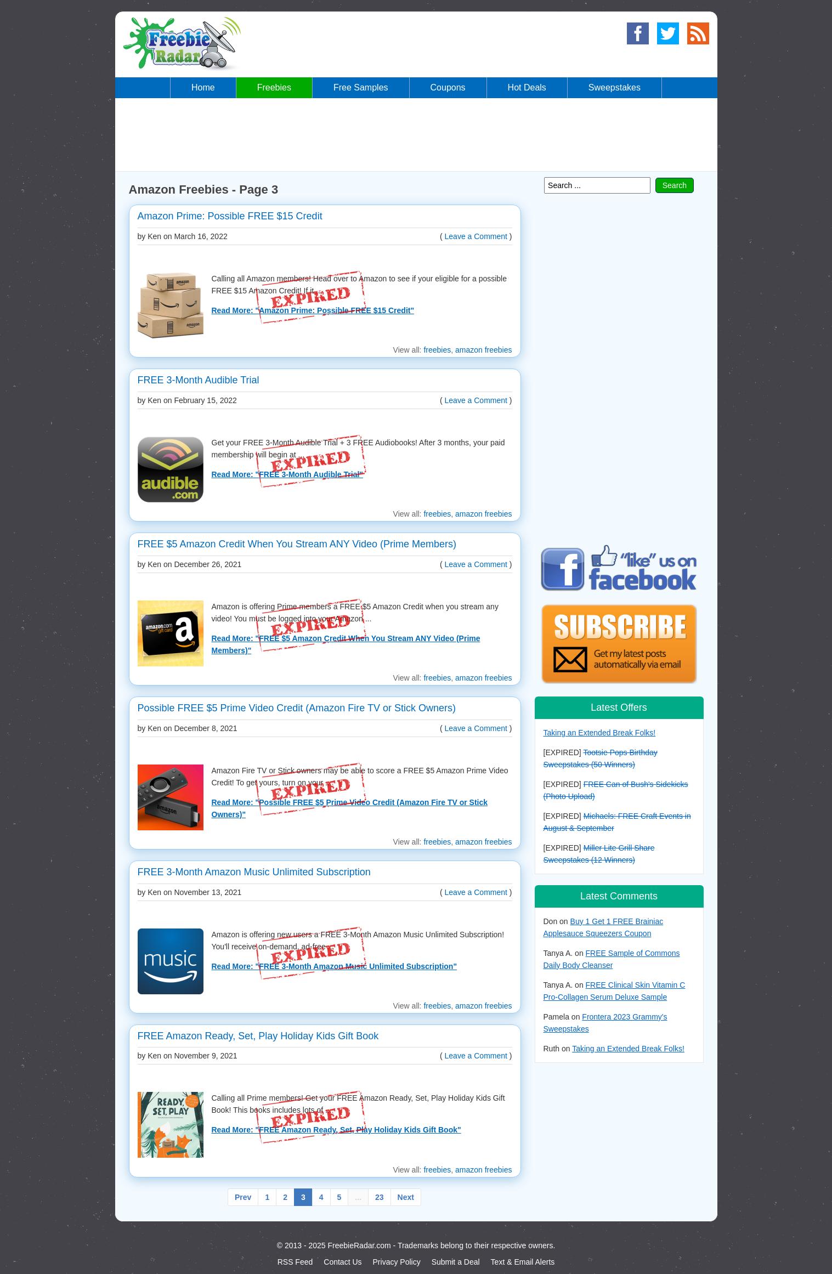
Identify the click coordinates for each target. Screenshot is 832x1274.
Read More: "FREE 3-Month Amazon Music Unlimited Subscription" (334, 966)
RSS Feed (295, 1262)
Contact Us (342, 1262)
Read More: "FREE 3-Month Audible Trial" (287, 474)
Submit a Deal (456, 1262)
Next (406, 1197)
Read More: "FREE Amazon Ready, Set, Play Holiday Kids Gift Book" (336, 1129)
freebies (437, 350)
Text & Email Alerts (523, 1262)
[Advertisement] (416, 133)
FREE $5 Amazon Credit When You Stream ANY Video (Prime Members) (297, 544)
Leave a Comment (476, 236)
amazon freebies (483, 350)
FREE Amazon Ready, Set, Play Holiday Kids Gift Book (258, 1035)
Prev (243, 1197)
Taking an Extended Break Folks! (600, 732)
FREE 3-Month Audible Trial (198, 380)
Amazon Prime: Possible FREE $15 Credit (230, 216)
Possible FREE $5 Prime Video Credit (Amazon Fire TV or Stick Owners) (297, 708)
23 (379, 1197)
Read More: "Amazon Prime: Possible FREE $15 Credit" (313, 310)
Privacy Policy (397, 1262)
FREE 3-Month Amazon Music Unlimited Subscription (254, 872)
